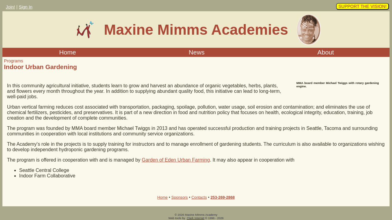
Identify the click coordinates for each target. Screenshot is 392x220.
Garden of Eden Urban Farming (176, 159)
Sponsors (179, 197)
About (326, 52)
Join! (10, 7)
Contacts (199, 197)
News (197, 52)
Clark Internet (196, 218)
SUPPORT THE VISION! (363, 6)
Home (67, 52)
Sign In (26, 7)
